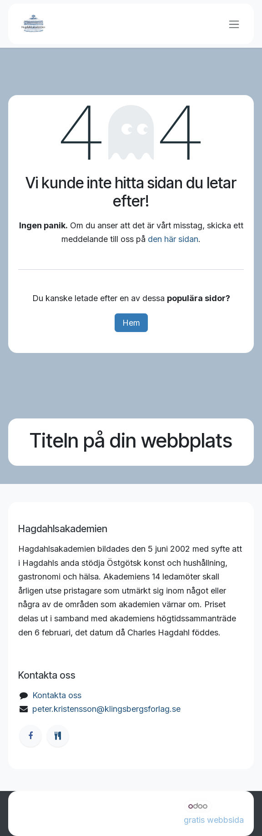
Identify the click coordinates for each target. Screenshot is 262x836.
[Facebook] (30, 736)
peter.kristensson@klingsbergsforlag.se (106, 709)
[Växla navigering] (234, 24)
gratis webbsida (214, 820)
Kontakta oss (56, 695)
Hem (131, 322)
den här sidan (173, 239)
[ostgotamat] (58, 736)
